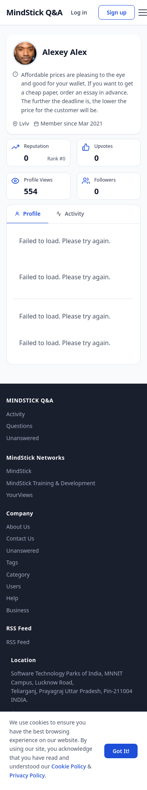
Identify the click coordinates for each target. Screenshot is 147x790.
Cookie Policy (68, 766)
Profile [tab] (27, 213)
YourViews (19, 495)
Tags (12, 562)
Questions (19, 426)
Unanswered (22, 438)
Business (17, 610)
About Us (18, 526)
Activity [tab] (70, 213)
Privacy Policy (27, 775)
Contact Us (20, 538)
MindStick (18, 471)
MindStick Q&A (34, 12)
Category (18, 574)
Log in (79, 12)
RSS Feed (17, 642)
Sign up (117, 12)
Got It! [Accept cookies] (121, 751)
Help (12, 598)
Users (13, 586)
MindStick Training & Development (50, 483)
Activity (15, 414)
